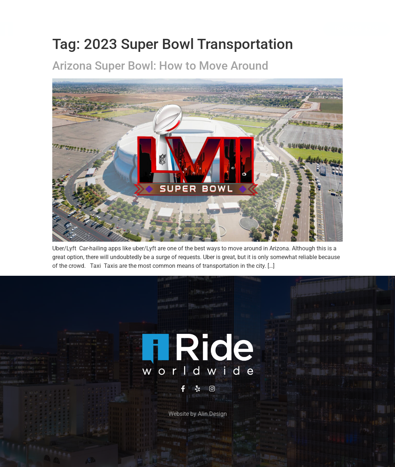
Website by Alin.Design (197, 413)
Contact (187, 45)
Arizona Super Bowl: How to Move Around (160, 66)
